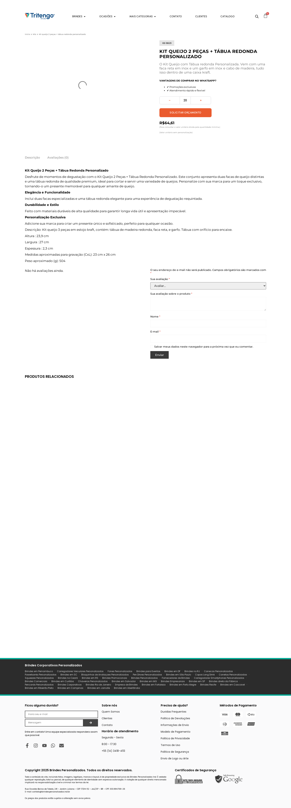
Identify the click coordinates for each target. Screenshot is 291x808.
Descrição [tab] (32, 157)
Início (27, 34)
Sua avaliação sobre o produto (171, 293)
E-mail (155, 331)
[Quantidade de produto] (185, 100)
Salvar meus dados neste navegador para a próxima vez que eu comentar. (203, 346)
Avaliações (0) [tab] (58, 157)
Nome (155, 316)
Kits (34, 34)
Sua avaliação (160, 279)
